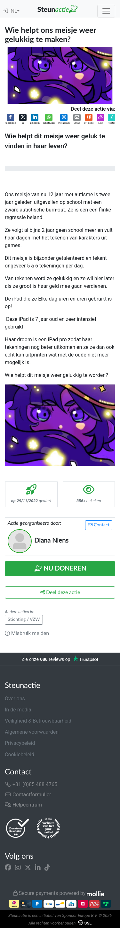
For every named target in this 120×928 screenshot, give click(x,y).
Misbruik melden (27, 633)
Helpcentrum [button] (23, 805)
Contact (98, 525)
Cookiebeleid (19, 754)
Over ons (15, 699)
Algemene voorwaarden (32, 732)
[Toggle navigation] (106, 11)
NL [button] (14, 11)
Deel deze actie (60, 592)
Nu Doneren (60, 568)
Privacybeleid (20, 743)
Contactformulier (28, 795)
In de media (18, 710)
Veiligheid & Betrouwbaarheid (38, 721)
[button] (10, 119)
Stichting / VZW (24, 619)
